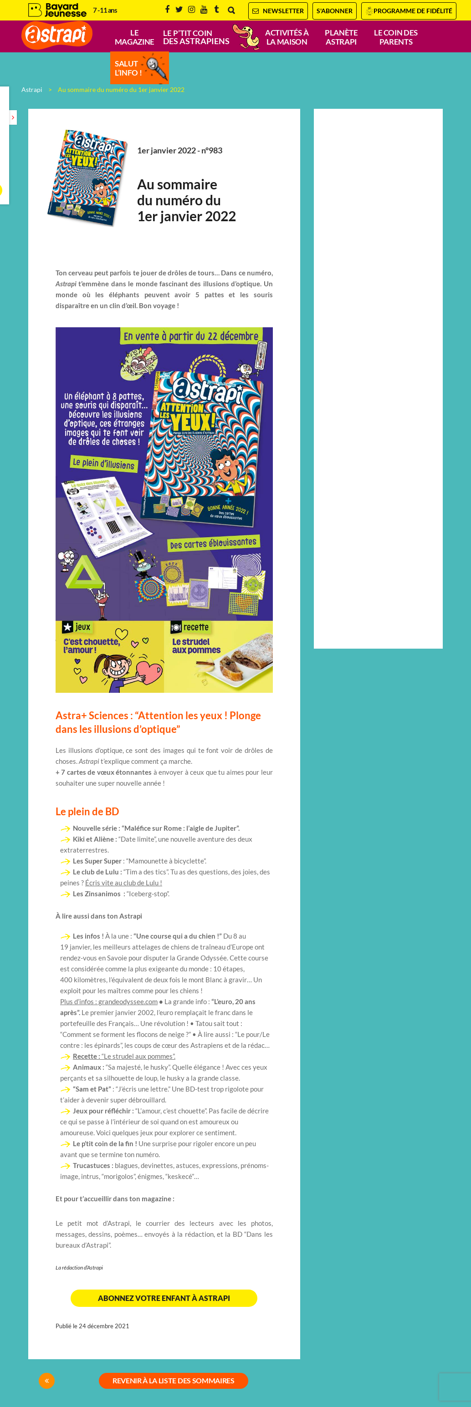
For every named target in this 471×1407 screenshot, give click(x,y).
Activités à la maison (286, 37)
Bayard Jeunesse (57, 10)
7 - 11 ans (105, 10)
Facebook (167, 10)
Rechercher (231, 10)
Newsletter (278, 11)
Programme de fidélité (413, 11)
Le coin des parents (396, 37)
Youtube (203, 10)
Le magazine (134, 37)
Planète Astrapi (341, 37)
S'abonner (335, 11)
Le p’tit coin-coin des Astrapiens (210, 37)
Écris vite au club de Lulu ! (123, 883)
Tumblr (216, 10)
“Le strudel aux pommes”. (124, 1056)
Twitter (179, 10)
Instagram (191, 10)
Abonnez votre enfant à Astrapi (164, 1298)
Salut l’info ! (128, 68)
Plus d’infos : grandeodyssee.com (109, 1002)
